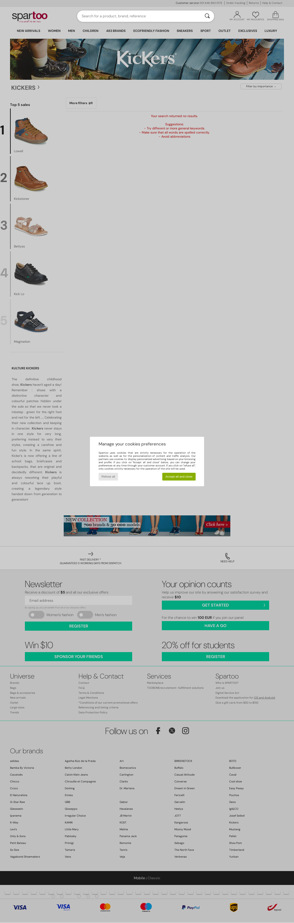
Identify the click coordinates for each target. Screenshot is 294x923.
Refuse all (108, 476)
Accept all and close (179, 476)
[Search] (207, 16)
